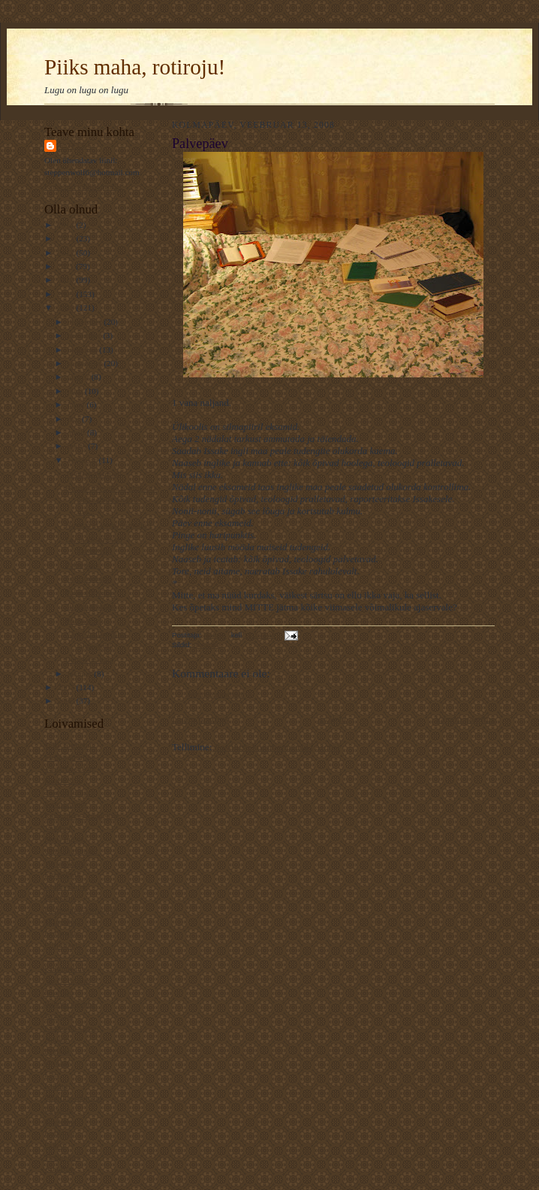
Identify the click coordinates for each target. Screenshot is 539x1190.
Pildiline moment (73, 1097)
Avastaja (58, 1015)
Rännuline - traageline (81, 815)
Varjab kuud (64, 863)
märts (78, 445)
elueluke (207, 644)
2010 (66, 279)
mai (75, 418)
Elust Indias (64, 838)
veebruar (83, 460)
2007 (66, 687)
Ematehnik (62, 874)
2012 (66, 252)
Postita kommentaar (216, 694)
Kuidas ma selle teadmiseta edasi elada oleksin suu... (111, 499)
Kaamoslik (62, 780)
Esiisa (54, 1144)
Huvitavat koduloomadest (108, 524)
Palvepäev (82, 564)
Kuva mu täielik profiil (83, 186)
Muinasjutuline (69, 757)
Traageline (62, 1156)
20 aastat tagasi (90, 605)
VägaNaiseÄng (69, 768)
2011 (66, 266)
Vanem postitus (465, 719)
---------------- (66, 956)
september (86, 363)
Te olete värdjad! (93, 473)
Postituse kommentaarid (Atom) (277, 746)
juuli (76, 390)
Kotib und (61, 932)
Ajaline (56, 1038)
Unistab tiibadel (71, 850)
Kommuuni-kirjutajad (80, 909)
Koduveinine (66, 886)
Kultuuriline (65, 968)
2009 (66, 293)
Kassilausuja (65, 803)
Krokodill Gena (70, 1027)
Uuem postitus (200, 719)
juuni (77, 404)
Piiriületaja (62, 944)
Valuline (58, 827)
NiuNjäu (58, 992)
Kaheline (59, 1132)
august (80, 376)
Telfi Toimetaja (69, 744)
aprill (77, 432)
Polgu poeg (84, 620)
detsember (86, 321)
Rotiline (57, 1050)
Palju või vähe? (91, 592)
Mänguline (62, 921)
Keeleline (60, 1121)
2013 (66, 238)
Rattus (75, 145)
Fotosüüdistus (88, 578)
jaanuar (81, 673)
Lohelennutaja (89, 659)
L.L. (51, 1074)
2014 (66, 224)
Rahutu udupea (69, 1003)
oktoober (84, 349)
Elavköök (60, 897)
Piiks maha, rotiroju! (134, 67)
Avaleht (332, 719)
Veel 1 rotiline (68, 980)
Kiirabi (56, 1086)
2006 (66, 700)
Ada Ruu (59, 1168)
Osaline (57, 1062)
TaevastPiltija (67, 792)
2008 (66, 307)
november (85, 335)
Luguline (59, 1109)
